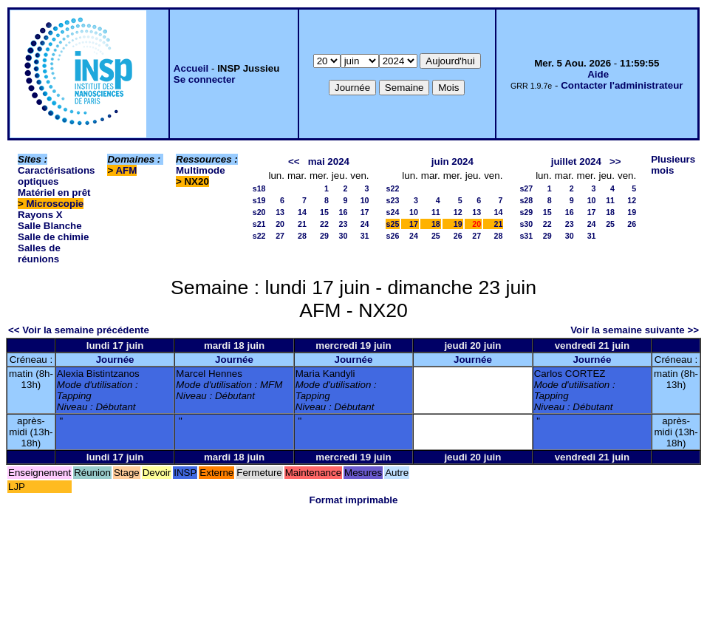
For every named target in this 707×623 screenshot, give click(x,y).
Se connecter (205, 79)
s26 (393, 235)
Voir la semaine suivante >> (634, 330)
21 (302, 223)
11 (435, 212)
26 (458, 235)
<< (294, 161)
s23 (393, 200)
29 (324, 235)
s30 (526, 223)
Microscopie (55, 203)
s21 (259, 223)
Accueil (191, 68)
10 (365, 200)
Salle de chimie (53, 236)
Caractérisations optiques (56, 176)
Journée (115, 359)
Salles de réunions (39, 253)
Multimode (200, 170)
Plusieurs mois (673, 165)
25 (435, 235)
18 (435, 223)
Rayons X (40, 214)
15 (324, 212)
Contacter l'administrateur (622, 85)
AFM (126, 170)
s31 (526, 235)
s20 (259, 212)
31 (365, 235)
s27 (526, 188)
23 (342, 223)
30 (342, 235)
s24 (393, 212)
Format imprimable (354, 499)
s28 (526, 200)
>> (615, 161)
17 (365, 212)
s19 (259, 200)
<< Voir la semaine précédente (78, 330)
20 (280, 223)
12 (458, 212)
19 (458, 223)
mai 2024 (328, 161)
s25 (393, 223)
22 (324, 223)
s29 (526, 212)
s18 (259, 188)
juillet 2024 (576, 161)
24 (365, 223)
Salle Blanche (50, 225)
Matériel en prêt (54, 192)
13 (280, 212)
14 (302, 212)
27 (280, 235)
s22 (259, 235)
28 (302, 235)
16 (342, 212)
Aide (598, 74)
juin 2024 (452, 161)
